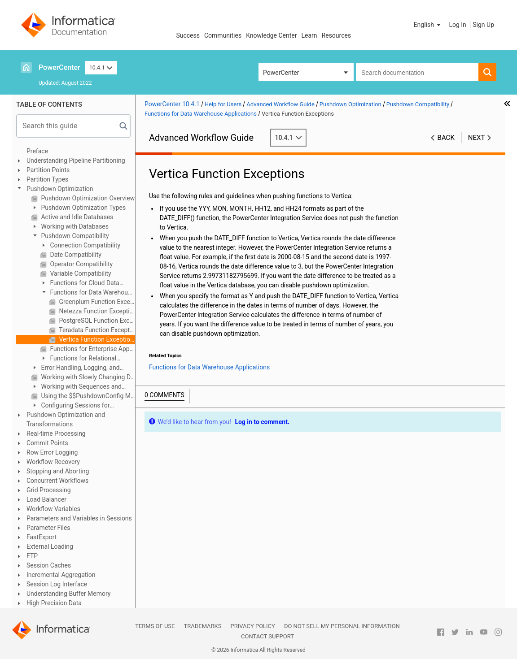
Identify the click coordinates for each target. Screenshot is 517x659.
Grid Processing (48, 490)
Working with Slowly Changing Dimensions (87, 377)
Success (188, 35)
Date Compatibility (74, 254)
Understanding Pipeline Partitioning (75, 160)
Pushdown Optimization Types (82, 207)
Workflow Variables (53, 508)
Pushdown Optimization (59, 188)
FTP (32, 555)
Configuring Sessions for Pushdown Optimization (70, 406)
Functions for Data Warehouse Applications (87, 293)
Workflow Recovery (53, 461)
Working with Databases (74, 226)
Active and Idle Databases (76, 217)
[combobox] (417, 72)
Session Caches (48, 565)
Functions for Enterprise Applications (91, 348)
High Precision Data (54, 603)
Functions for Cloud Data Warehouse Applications (79, 283)
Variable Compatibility (79, 273)
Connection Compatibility (84, 245)
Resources (336, 35)
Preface (37, 151)
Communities (222, 35)
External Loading (49, 546)
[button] (428, 25)
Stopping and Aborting (57, 471)
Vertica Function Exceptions (96, 339)
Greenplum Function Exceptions (96, 301)
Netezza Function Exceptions (96, 311)
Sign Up (483, 24)
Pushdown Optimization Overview (87, 198)
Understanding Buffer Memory (68, 593)
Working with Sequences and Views (76, 387)
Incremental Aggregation (60, 574)
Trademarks (202, 626)
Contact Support (267, 636)
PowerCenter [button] (281, 72)
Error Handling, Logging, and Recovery (75, 368)
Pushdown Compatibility (74, 235)
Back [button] (446, 138)
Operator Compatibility (80, 264)
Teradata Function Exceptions (96, 330)
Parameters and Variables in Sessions (79, 518)
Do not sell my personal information (342, 626)
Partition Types (47, 179)
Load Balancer (46, 499)
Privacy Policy (252, 626)
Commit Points (47, 443)
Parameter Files (48, 527)
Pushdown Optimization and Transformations (65, 419)
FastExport (41, 537)
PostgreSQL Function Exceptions (96, 320)
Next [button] (476, 138)
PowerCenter (59, 67)
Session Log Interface (56, 584)
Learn (309, 35)
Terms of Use (155, 626)
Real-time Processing (56, 433)
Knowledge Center (271, 35)
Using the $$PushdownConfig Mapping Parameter (87, 395)
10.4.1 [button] (101, 67)
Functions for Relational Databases (78, 359)
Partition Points (48, 169)
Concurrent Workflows (57, 480)
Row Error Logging (52, 452)
